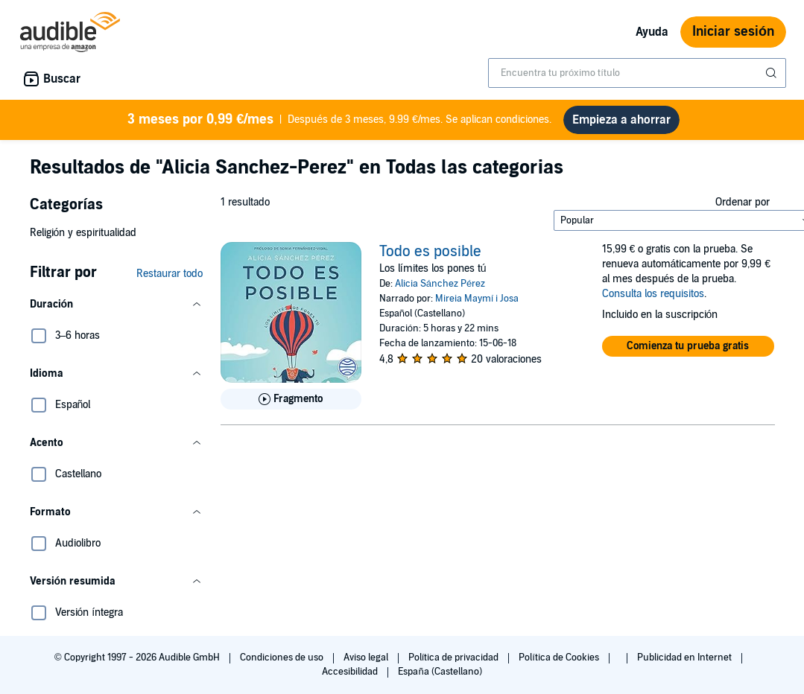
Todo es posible (430, 258)
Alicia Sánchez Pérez (440, 290)
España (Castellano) (439, 678)
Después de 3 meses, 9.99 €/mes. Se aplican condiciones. (340, 122)
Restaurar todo (169, 279)
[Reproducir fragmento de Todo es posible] (291, 405)
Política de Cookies (560, 663)
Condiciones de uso (283, 663)
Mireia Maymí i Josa (477, 305)
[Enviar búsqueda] (772, 73)
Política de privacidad (454, 663)
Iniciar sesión (733, 31)
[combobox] (637, 73)
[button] (116, 310)
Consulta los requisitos (653, 299)
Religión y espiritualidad (83, 238)
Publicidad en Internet (685, 663)
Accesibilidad (351, 678)
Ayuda (652, 32)
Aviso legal (367, 663)
